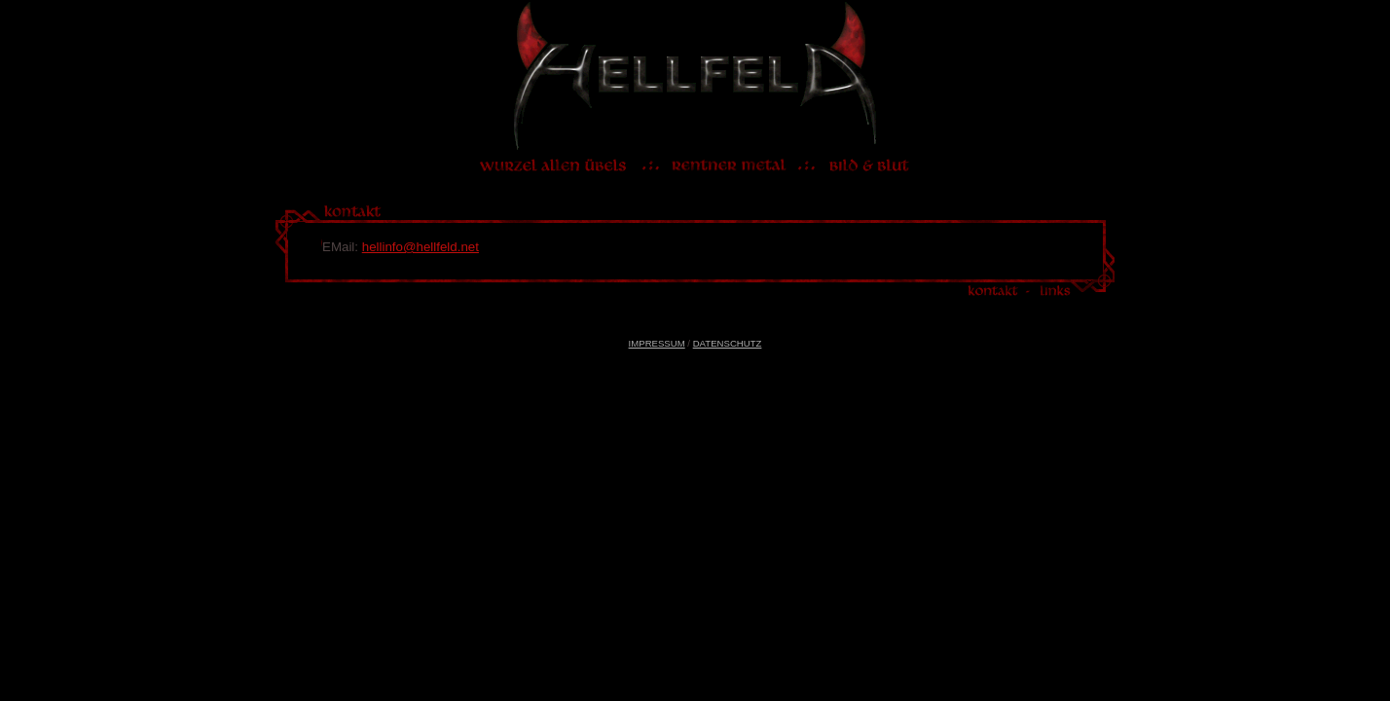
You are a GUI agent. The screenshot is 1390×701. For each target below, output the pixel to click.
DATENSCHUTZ (727, 343)
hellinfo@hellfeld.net (420, 247)
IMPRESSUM (657, 343)
